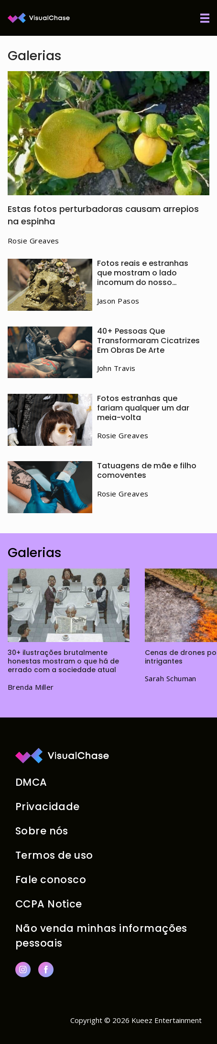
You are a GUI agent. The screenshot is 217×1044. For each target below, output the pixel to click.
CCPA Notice (48, 904)
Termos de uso (54, 855)
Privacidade (47, 806)
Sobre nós (41, 831)
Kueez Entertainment (166, 1020)
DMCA (31, 782)
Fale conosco (50, 879)
